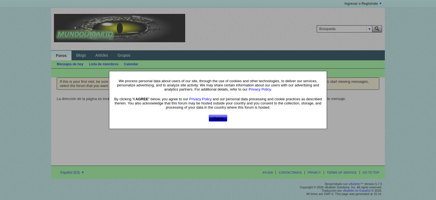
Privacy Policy (260, 89)
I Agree (218, 118)
